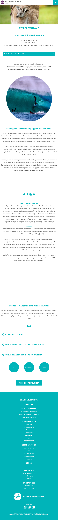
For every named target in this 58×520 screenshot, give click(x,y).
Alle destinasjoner (29, 383)
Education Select (29, 408)
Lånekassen (29, 435)
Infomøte (29, 424)
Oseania (29, 459)
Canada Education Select (29, 412)
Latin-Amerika (29, 453)
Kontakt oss (29, 485)
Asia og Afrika (29, 448)
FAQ (29, 438)
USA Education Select (29, 417)
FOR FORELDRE (29, 441)
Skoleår (29, 404)
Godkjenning (29, 433)
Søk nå (29, 463)
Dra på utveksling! (29, 400)
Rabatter (29, 430)
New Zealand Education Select (29, 414)
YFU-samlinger (29, 427)
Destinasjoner (29, 445)
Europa (29, 451)
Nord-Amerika (29, 456)
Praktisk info (29, 421)
